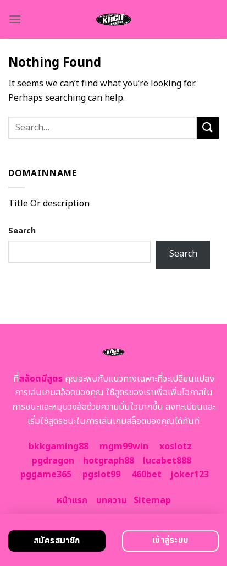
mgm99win (123, 446)
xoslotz (175, 446)
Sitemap (152, 500)
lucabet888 (167, 460)
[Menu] (14, 19)
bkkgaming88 (58, 446)
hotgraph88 (108, 460)
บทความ (111, 500)
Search (22, 231)
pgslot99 (101, 474)
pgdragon (53, 460)
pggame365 (45, 474)
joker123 (189, 474)
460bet (146, 474)
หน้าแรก (72, 500)
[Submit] (208, 128)
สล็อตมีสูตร (41, 378)
